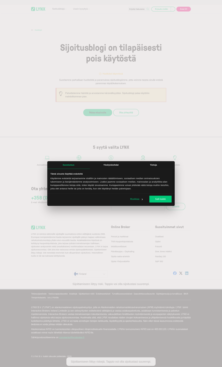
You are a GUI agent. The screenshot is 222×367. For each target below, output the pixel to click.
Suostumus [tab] (68, 165)
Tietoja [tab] (153, 165)
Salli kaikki (160, 199)
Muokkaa (136, 199)
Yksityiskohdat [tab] (111, 165)
